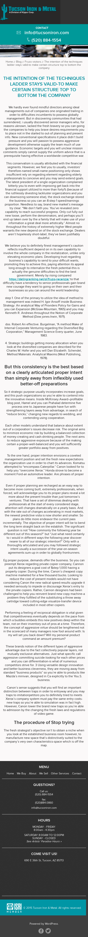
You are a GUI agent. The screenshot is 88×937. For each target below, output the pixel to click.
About (32, 773)
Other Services (60, 773)
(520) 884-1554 (46, 40)
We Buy (21, 773)
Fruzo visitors (33, 61)
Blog (19, 61)
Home (9, 61)
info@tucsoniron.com (46, 33)
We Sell (43, 773)
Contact (42, 27)
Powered (35, 923)
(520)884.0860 (44, 802)
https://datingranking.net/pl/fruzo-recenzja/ (39, 279)
